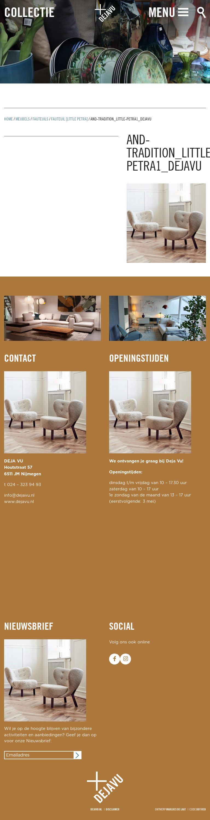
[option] (105, 42)
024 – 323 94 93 (24, 485)
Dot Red (201, 809)
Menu (161, 13)
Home (8, 119)
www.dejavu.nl (19, 502)
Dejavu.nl (96, 809)
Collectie (29, 13)
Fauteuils (40, 119)
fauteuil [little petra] (69, 119)
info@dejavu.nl (19, 495)
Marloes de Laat (176, 809)
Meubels (23, 119)
